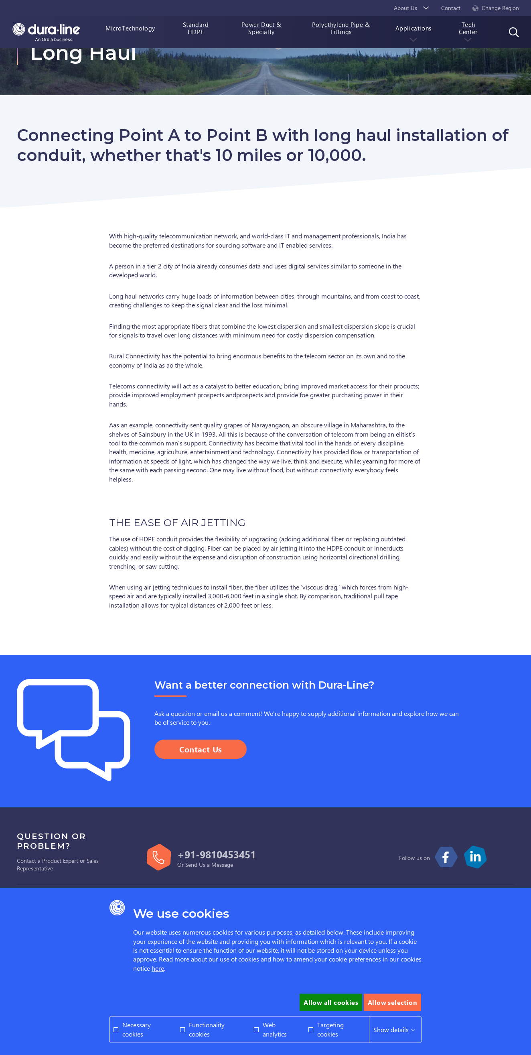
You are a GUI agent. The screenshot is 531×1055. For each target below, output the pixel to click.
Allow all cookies (331, 1002)
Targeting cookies (330, 1029)
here (158, 968)
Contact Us (200, 749)
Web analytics (275, 1029)
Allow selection (392, 1002)
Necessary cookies (136, 1029)
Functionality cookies (207, 1029)
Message (222, 864)
